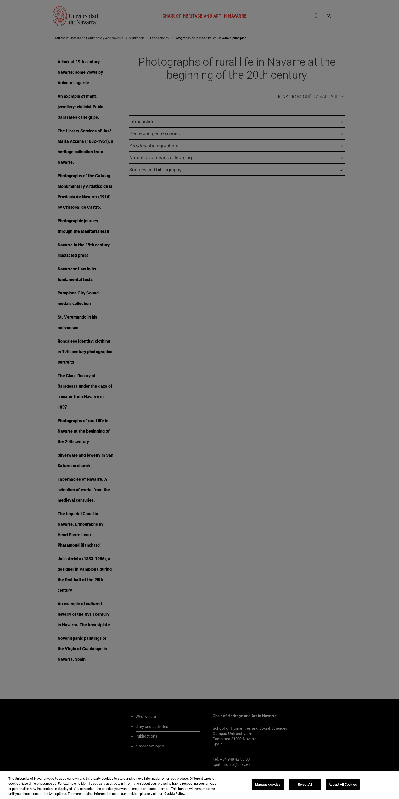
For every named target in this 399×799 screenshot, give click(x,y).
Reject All (305, 784)
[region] (199, 785)
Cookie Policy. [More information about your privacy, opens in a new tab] (174, 794)
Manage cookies (267, 784)
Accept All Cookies (343, 784)
